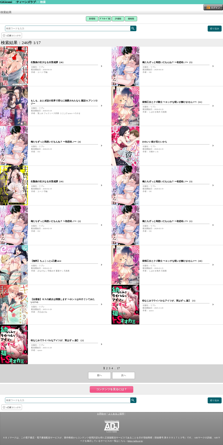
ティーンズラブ (26, 2)
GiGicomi (6, 2)
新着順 (92, 18)
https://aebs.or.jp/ (135, 441)
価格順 (131, 18)
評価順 (118, 18)
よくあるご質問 (116, 414)
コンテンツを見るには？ (111, 389)
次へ (123, 375)
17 (118, 368)
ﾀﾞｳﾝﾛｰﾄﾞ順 (105, 18)
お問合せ (101, 414)
